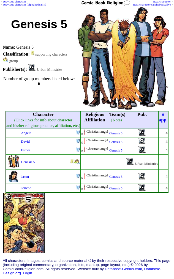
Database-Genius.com (123, 269)
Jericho (26, 188)
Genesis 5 (116, 133)
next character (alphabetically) (152, 4)
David (25, 141)
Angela (26, 133)
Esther (25, 150)
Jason (25, 176)
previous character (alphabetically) (24, 4)
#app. (163, 117)
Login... (29, 273)
